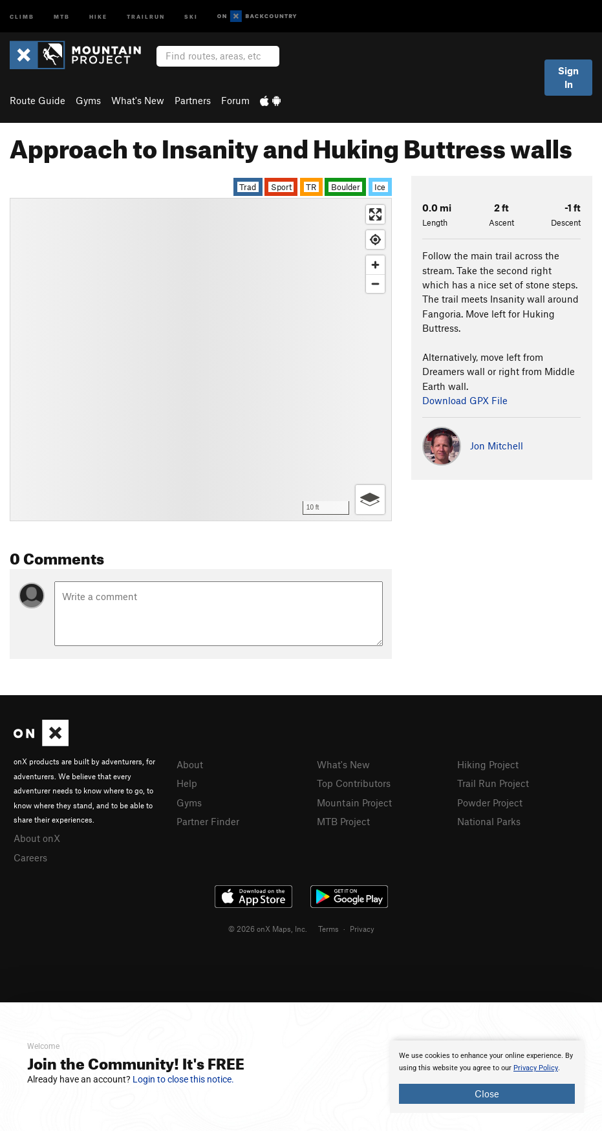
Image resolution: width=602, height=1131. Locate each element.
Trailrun (146, 16)
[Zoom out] (375, 283)
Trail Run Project (493, 783)
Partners (193, 100)
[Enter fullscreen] (375, 214)
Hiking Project (488, 764)
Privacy (362, 928)
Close (487, 1093)
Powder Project (489, 802)
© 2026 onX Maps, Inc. (267, 928)
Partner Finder (208, 821)
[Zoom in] (375, 264)
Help (187, 783)
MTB (62, 16)
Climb (22, 16)
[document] (487, 1077)
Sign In (568, 77)
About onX (37, 838)
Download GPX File (465, 400)
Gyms (88, 100)
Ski (191, 16)
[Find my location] (375, 239)
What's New (137, 100)
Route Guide (37, 100)
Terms (328, 928)
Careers (30, 857)
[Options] (370, 499)
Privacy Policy (535, 1068)
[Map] (200, 360)
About (190, 764)
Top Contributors (354, 783)
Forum (235, 100)
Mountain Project (354, 802)
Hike (98, 16)
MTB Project (343, 821)
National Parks (489, 821)
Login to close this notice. (183, 1079)
